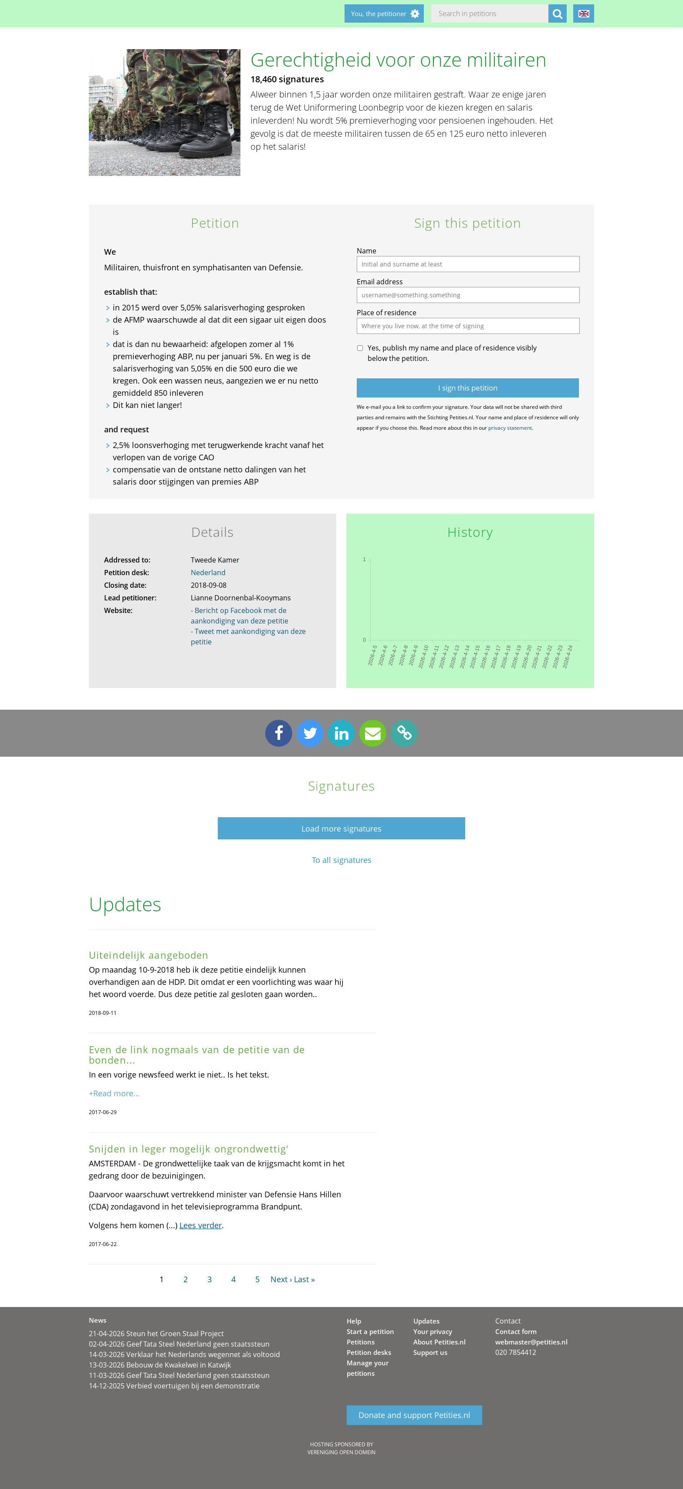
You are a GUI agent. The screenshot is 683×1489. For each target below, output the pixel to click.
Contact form (516, 1331)
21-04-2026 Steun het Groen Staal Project (156, 1333)
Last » (304, 1279)
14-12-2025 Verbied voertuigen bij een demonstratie (174, 1386)
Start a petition (370, 1331)
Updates (426, 1321)
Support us (430, 1352)
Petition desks (369, 1352)
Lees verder (200, 1225)
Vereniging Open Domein (341, 1452)
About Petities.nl (439, 1341)
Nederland (208, 572)
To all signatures (342, 860)
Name (366, 251)
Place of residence (386, 312)
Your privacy (432, 1331)
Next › (281, 1279)
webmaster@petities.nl (531, 1341)
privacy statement (510, 427)
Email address (380, 281)
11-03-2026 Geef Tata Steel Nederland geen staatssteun (179, 1375)
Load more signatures (341, 828)
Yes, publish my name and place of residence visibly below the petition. (452, 353)
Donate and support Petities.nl (414, 1415)
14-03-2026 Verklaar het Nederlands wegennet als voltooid (184, 1354)
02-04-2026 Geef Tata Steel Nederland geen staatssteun (179, 1344)
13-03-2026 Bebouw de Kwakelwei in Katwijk (160, 1365)
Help (354, 1321)
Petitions (361, 1341)
